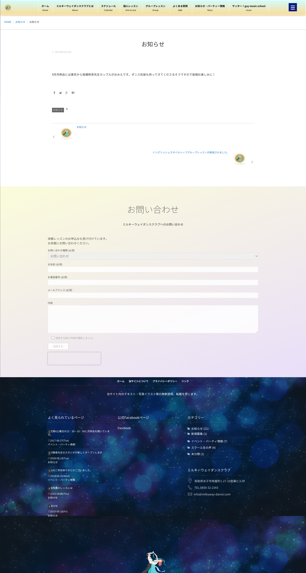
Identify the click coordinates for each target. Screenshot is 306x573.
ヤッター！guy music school (249, 8)
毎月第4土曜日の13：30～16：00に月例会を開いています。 (79, 408)
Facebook (124, 402)
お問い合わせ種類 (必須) (153, 226)
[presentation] (74, 330)
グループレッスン (155, 8)
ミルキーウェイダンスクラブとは (74, 8)
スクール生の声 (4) (203, 422)
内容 (153, 289)
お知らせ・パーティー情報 (210, 8)
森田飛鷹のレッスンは (60, 462)
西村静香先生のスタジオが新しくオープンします (75, 427)
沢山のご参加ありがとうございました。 (70, 445)
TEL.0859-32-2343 (206, 459)
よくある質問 (180, 8)
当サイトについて (138, 356)
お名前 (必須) (153, 239)
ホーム (45, 8)
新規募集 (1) (199, 408)
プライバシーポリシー (165, 356)
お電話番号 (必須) (153, 252)
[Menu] (293, 7)
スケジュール (108, 8)
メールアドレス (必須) (153, 264)
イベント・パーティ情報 (61, 419)
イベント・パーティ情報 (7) (209, 415)
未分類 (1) (197, 428)
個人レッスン (130, 8)
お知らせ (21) (200, 403)
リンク (185, 356)
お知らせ (58, 110)
